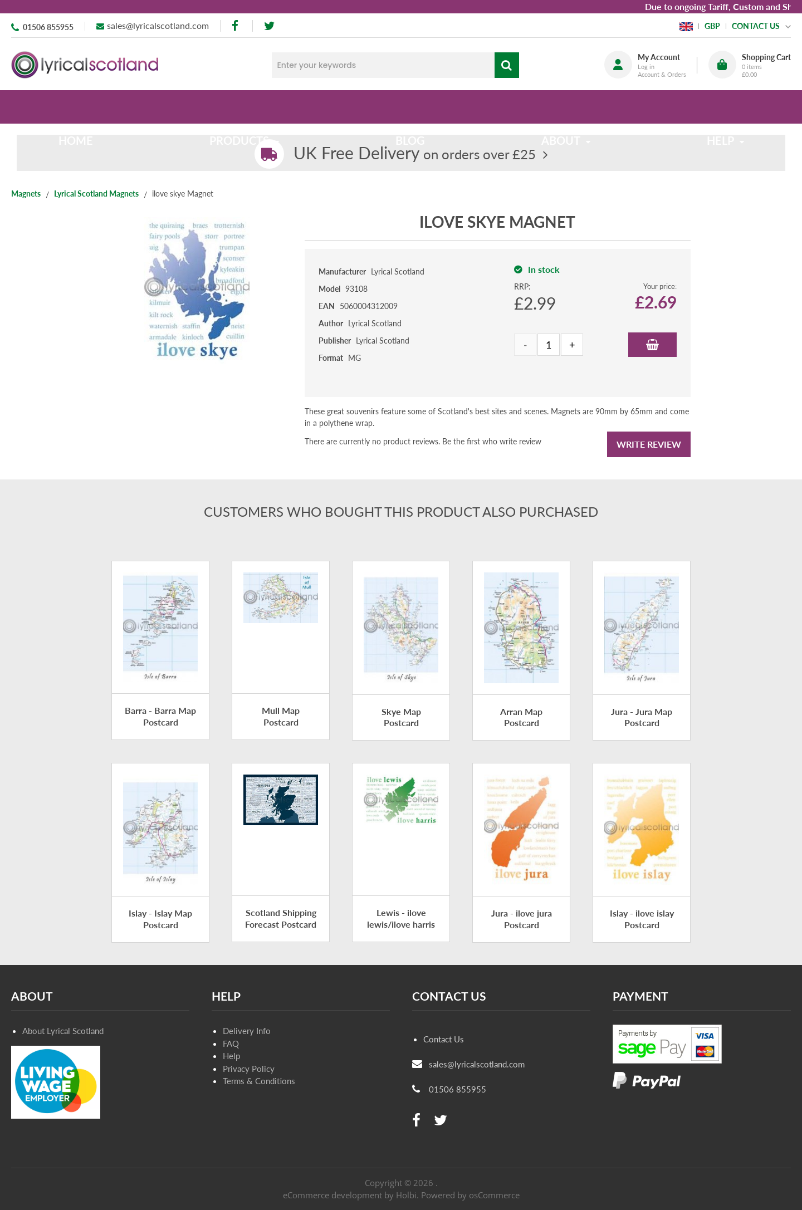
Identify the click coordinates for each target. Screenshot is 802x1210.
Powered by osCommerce (470, 1195)
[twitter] (269, 26)
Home (84, 107)
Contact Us (443, 1039)
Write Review (649, 444)
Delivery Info (247, 1031)
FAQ (231, 1043)
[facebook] (236, 26)
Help (231, 1056)
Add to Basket (652, 344)
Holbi (406, 1195)
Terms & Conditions (259, 1081)
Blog (410, 107)
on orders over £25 (415, 154)
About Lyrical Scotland (63, 1031)
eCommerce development (332, 1195)
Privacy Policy (249, 1069)
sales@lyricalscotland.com (158, 25)
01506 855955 (48, 27)
